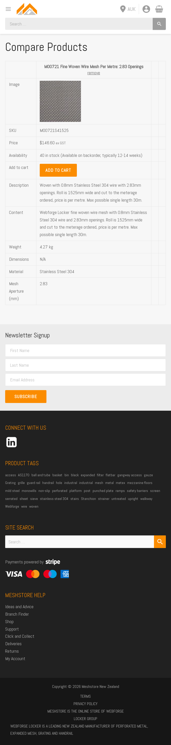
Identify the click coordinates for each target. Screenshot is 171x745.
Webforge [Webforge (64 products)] (12, 506)
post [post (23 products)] (87, 490)
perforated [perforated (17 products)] (59, 490)
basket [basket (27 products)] (57, 475)
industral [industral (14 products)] (70, 482)
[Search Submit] (160, 541)
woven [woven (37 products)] (33, 506)
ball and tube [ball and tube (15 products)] (40, 475)
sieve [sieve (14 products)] (34, 498)
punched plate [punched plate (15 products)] (103, 490)
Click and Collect (19, 636)
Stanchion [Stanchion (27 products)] (88, 498)
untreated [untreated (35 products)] (118, 498)
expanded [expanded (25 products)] (88, 475)
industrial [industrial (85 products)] (86, 482)
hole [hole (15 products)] (59, 482)
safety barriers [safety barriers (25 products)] (137, 490)
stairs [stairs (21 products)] (74, 498)
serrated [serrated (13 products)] (11, 498)
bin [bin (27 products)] (66, 475)
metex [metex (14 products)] (120, 482)
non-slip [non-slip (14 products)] (44, 490)
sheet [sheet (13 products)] (24, 498)
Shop (9, 621)
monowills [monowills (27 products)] (29, 490)
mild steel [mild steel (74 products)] (12, 490)
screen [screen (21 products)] (155, 490)
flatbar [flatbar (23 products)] (110, 475)
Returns (12, 651)
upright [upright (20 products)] (133, 498)
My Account (15, 658)
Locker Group (85, 718)
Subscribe (25, 396)
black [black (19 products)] (75, 475)
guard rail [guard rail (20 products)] (33, 482)
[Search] (159, 24)
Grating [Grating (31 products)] (10, 482)
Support (12, 629)
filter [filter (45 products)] (100, 475)
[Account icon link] (146, 9)
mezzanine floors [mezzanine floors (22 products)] (139, 482)
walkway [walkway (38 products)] (146, 498)
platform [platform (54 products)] (75, 490)
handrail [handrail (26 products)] (48, 482)
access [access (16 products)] (10, 475)
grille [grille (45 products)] (21, 482)
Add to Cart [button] (58, 170)
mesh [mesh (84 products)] (99, 482)
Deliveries (13, 644)
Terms (85, 696)
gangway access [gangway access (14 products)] (129, 475)
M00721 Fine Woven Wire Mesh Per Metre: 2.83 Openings (93, 66)
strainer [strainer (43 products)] (103, 498)
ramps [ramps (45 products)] (120, 490)
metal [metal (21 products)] (109, 482)
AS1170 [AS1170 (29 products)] (23, 475)
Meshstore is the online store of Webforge (85, 711)
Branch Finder (17, 614)
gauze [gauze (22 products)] (148, 475)
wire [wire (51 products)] (24, 506)
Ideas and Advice (19, 606)
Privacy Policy (85, 703)
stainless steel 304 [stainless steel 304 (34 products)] (54, 498)
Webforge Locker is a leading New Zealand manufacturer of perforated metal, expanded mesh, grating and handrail (79, 729)
